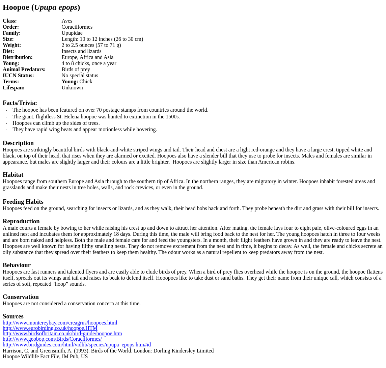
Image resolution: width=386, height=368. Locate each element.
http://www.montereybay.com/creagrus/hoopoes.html (60, 322)
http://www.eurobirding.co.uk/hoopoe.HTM (50, 328)
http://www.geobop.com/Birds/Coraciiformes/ (52, 339)
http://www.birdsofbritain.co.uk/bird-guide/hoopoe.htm (62, 333)
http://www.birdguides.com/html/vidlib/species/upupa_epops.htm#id (77, 344)
